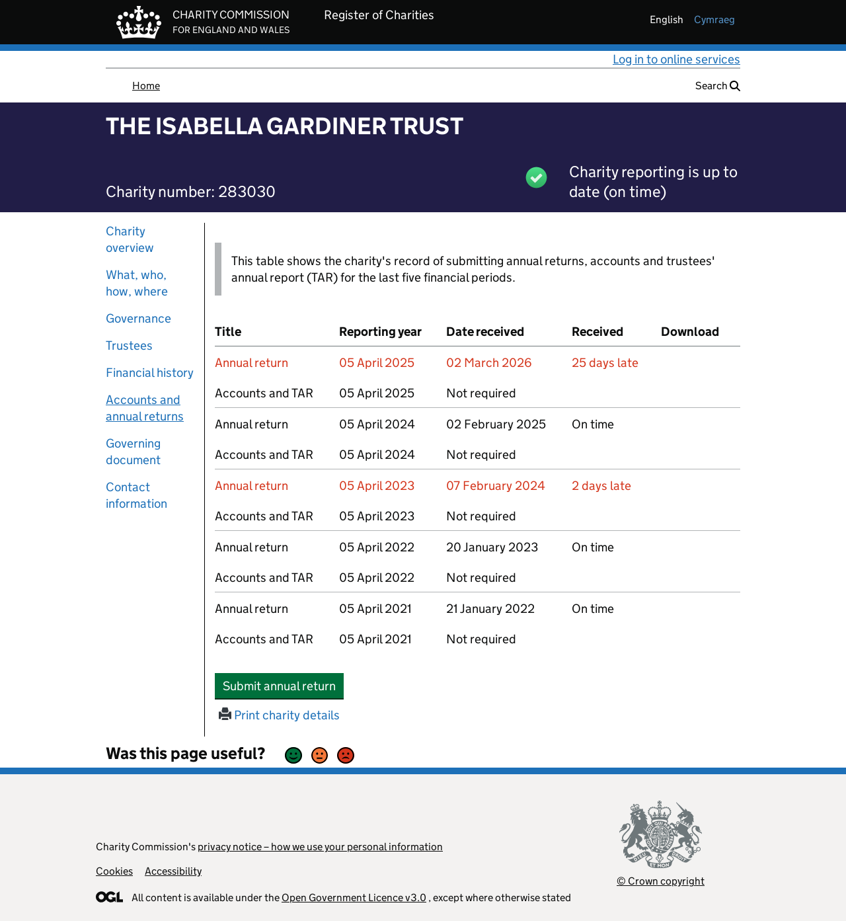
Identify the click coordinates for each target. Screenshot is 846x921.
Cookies (114, 871)
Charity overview (130, 239)
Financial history (150, 372)
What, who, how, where (137, 283)
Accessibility (173, 871)
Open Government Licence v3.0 (354, 897)
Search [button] (717, 85)
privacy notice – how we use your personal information (320, 846)
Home (146, 85)
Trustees (129, 345)
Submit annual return (283, 686)
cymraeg (714, 19)
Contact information (136, 495)
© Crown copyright (661, 881)
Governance (138, 318)
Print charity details (279, 715)
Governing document (133, 451)
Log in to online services (676, 59)
